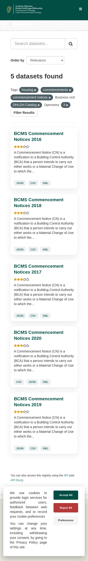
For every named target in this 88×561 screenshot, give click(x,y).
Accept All (66, 495)
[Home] (6, 24)
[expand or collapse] (80, 9)
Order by (17, 60)
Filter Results (24, 113)
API (66, 475)
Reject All (66, 507)
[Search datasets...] (38, 43)
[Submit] (71, 43)
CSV (33, 183)
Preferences (66, 520)
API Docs (16, 480)
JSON (19, 183)
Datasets (22, 24)
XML (45, 183)
